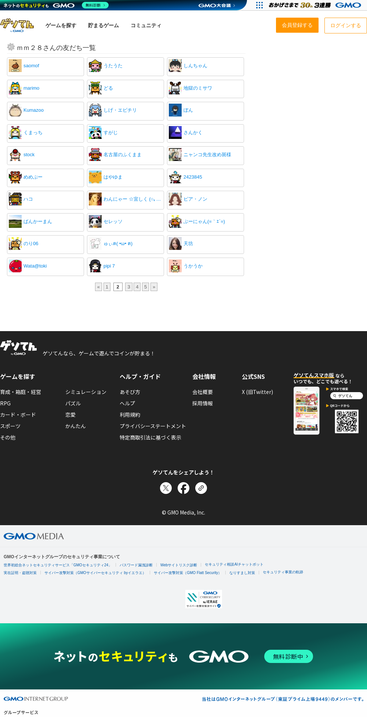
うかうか (193, 266)
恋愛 (70, 414)
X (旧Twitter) (257, 391)
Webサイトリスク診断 (178, 565)
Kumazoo (33, 110)
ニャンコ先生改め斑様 (207, 154)
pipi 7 (109, 266)
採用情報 (202, 403)
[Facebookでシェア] (183, 488)
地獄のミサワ (198, 88)
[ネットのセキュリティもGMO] (56, 5)
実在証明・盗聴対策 (20, 573)
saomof (31, 65)
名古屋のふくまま (122, 154)
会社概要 (202, 391)
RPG (5, 403)
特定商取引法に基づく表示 (150, 437)
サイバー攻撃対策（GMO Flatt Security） (188, 573)
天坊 (188, 243)
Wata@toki (35, 266)
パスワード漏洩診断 (136, 565)
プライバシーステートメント (153, 426)
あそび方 (130, 391)
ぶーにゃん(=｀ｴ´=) (204, 221)
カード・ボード (18, 414)
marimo (31, 88)
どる (108, 88)
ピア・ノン (195, 199)
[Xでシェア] (166, 488)
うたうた (113, 65)
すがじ (110, 132)
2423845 (193, 177)
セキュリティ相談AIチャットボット (234, 564)
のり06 (30, 243)
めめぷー (33, 177)
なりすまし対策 (242, 573)
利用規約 (130, 414)
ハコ (28, 199)
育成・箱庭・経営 (20, 391)
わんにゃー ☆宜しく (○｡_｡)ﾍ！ (132, 199)
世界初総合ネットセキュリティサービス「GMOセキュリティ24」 (58, 565)
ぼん (188, 110)
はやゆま (113, 177)
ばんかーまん (37, 221)
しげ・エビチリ (120, 110)
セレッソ (113, 221)
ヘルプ (127, 403)
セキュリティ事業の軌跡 (283, 572)
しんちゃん (195, 65)
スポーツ (10, 426)
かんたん (75, 426)
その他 (7, 437)
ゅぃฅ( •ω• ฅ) (117, 243)
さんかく (193, 132)
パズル (73, 403)
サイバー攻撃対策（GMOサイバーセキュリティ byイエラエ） (95, 573)
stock (28, 154)
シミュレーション (85, 391)
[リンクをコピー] (201, 488)
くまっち (33, 132)
